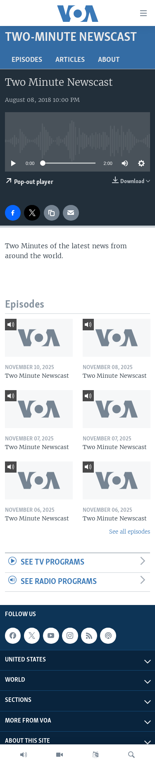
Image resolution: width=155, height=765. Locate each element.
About (109, 60)
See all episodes (129, 531)
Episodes (27, 60)
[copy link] (52, 213)
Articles (70, 60)
